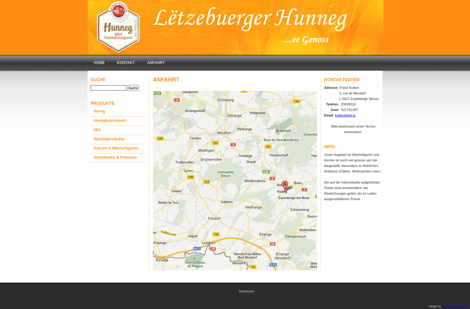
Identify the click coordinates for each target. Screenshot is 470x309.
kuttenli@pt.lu (345, 115)
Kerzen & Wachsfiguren (116, 148)
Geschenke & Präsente (115, 157)
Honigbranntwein (110, 120)
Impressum (246, 291)
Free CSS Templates (455, 306)
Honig (99, 111)
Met (97, 129)
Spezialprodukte (109, 139)
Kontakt (126, 63)
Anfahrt (156, 63)
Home (99, 63)
